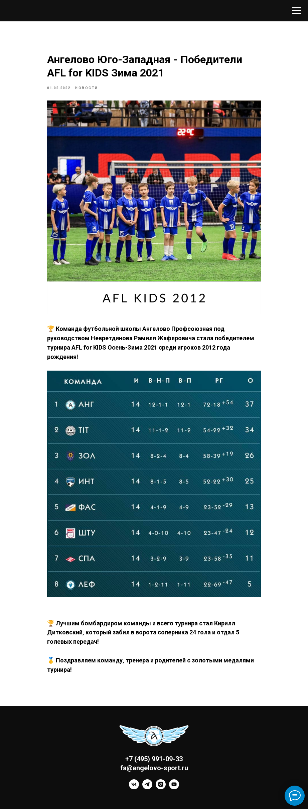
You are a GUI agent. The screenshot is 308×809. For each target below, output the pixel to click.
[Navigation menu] (296, 10)
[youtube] (174, 787)
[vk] (134, 787)
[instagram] (161, 787)
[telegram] (147, 787)
